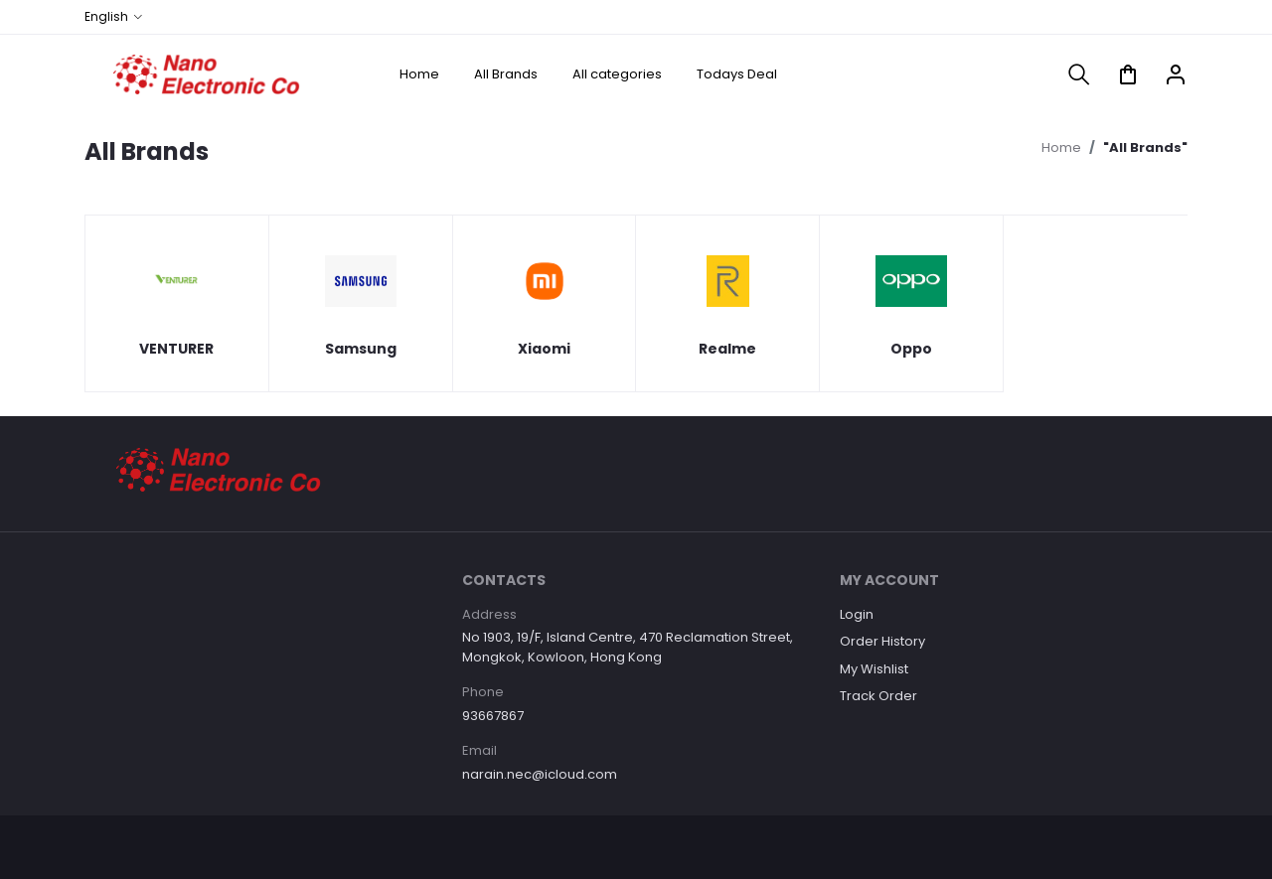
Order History (882, 641)
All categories (617, 74)
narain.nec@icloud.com (539, 774)
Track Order (878, 695)
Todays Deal (737, 74)
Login (857, 614)
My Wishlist (874, 668)
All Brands (506, 74)
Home (419, 74)
